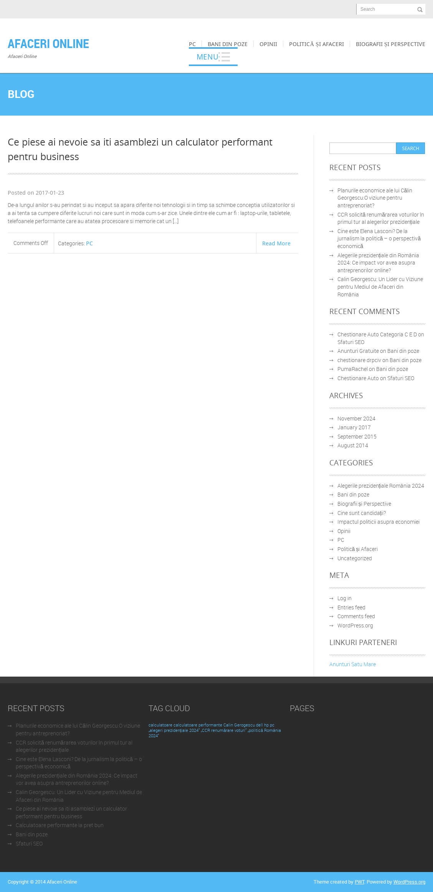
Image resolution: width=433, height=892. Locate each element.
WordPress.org (355, 625)
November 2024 (356, 418)
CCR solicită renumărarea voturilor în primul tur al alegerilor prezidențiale (381, 218)
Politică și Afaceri (316, 44)
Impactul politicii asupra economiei (378, 521)
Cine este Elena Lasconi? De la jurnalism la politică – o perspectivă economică (379, 238)
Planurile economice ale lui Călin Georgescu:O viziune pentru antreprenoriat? (375, 198)
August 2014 (352, 445)
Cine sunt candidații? (361, 512)
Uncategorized (354, 558)
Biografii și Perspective (390, 44)
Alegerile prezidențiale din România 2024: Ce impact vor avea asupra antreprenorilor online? (378, 263)
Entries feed (351, 607)
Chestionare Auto (358, 378)
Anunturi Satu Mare (352, 664)
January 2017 (354, 427)
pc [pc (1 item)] (272, 725)
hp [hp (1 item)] (266, 725)
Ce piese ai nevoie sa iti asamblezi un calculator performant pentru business (71, 812)
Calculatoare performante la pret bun (60, 825)
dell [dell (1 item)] (259, 725)
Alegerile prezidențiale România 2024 (381, 485)
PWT (359, 881)
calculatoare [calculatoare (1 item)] (160, 725)
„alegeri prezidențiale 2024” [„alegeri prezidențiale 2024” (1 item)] (174, 730)
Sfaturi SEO (350, 342)
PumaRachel (352, 368)
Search (367, 9)
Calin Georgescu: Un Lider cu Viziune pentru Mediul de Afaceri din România (380, 286)
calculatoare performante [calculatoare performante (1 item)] (198, 725)
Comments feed (356, 616)
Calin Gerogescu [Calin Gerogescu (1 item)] (239, 725)
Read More (276, 243)
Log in (344, 598)
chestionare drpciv (359, 360)
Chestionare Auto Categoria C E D (377, 334)
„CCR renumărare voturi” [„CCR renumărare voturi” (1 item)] (223, 730)
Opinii (268, 44)
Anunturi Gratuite (358, 350)
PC (192, 44)
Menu (207, 56)
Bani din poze (228, 44)
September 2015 (357, 436)
